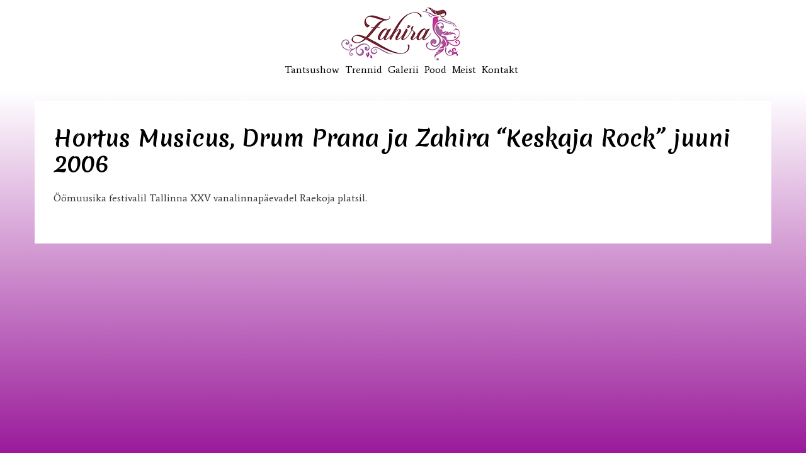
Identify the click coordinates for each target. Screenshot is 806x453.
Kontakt (500, 70)
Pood (435, 70)
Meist (464, 70)
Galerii (403, 70)
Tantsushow (312, 70)
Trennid (363, 70)
